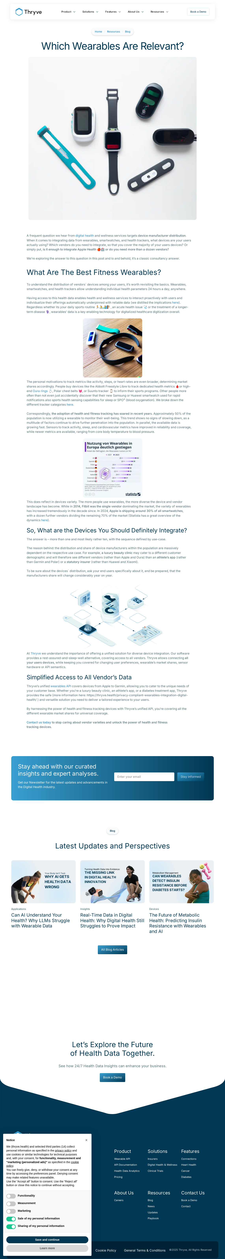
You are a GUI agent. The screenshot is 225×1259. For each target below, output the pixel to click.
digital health (85, 235)
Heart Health (188, 1164)
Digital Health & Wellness (162, 1164)
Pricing (118, 1177)
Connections (188, 1158)
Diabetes (186, 1177)
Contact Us (193, 1193)
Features (111, 11)
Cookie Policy (105, 1250)
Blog (127, 31)
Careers (118, 1200)
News (151, 1206)
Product (66, 11)
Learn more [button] (47, 1248)
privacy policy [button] (63, 1150)
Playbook (153, 1218)
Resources (157, 11)
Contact (185, 1206)
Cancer (185, 1170)
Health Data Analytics (127, 1170)
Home (98, 31)
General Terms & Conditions (144, 1250)
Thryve (36, 653)
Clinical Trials (155, 1170)
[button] (86, 1140)
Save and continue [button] (47, 1239)
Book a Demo (198, 11)
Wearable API (122, 1158)
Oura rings (40, 391)
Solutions (88, 11)
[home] (29, 12)
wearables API (60, 686)
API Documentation (125, 1164)
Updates (153, 1212)
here (175, 302)
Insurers (153, 1158)
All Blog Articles (112, 949)
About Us (133, 11)
